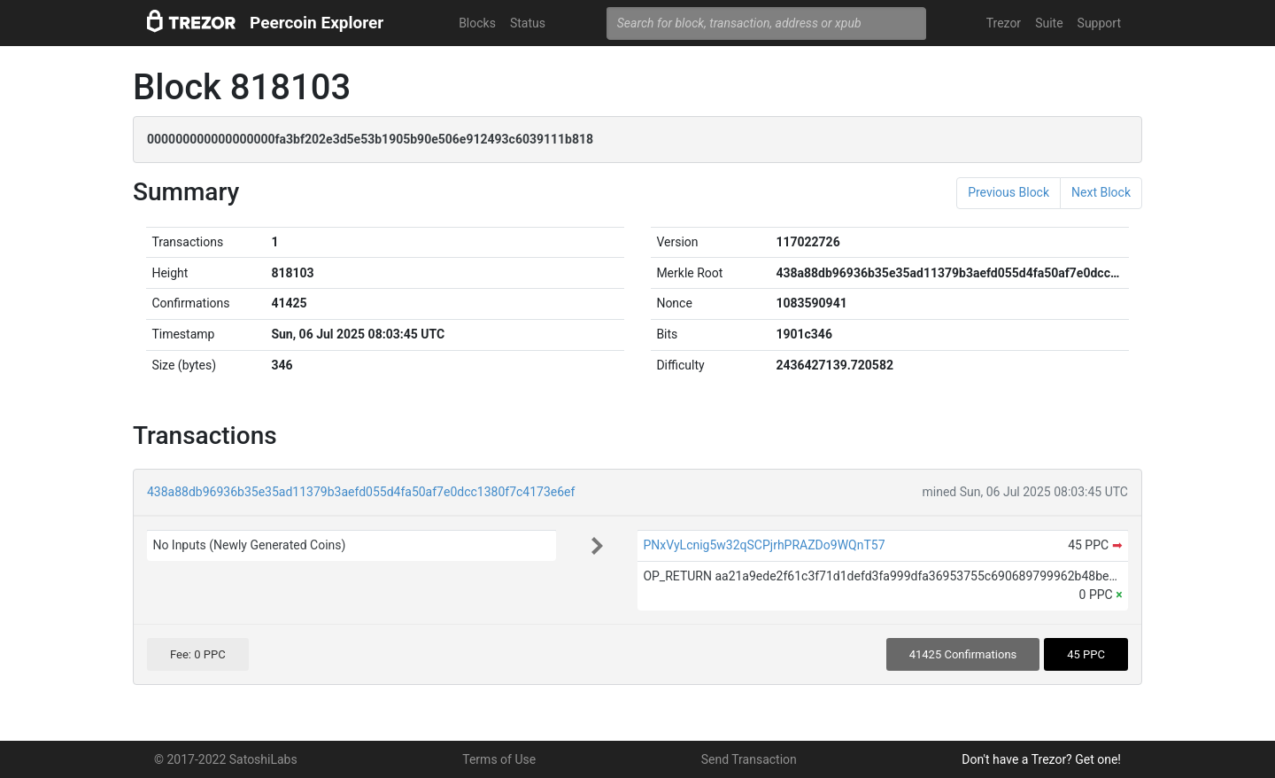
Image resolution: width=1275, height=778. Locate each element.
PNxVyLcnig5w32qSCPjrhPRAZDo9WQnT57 (764, 545)
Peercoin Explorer (316, 22)
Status (527, 23)
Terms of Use (499, 759)
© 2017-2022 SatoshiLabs (226, 759)
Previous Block (1008, 192)
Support (1099, 23)
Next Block (1101, 192)
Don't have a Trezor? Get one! (1041, 759)
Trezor (1003, 23)
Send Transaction (749, 759)
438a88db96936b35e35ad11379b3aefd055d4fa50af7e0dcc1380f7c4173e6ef (361, 492)
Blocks (477, 23)
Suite (1048, 23)
